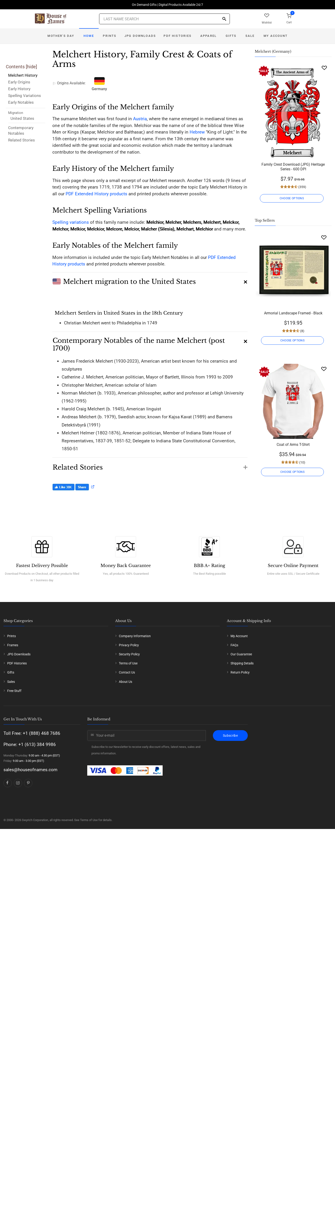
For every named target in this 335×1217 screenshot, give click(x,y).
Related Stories (21, 140)
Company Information (135, 636)
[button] (150, 279)
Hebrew (197, 132)
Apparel (208, 36)
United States (22, 118)
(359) (302, 187)
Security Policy (129, 654)
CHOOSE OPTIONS (293, 198)
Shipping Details (242, 663)
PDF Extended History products (96, 193)
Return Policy (240, 672)
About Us (125, 682)
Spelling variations (70, 222)
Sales (11, 682)
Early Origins (19, 82)
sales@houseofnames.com (30, 769)
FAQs (234, 645)
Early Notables (21, 102)
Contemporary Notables (21, 130)
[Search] (224, 19)
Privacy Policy (129, 645)
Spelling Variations (24, 95)
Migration (15, 113)
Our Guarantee (241, 654)
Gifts (231, 36)
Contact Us (127, 672)
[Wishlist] (324, 67)
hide (31, 66)
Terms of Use (128, 663)
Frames (12, 645)
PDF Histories (177, 36)
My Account (276, 36)
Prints (109, 36)
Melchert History (22, 75)
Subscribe (230, 735)
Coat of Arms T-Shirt (293, 444)
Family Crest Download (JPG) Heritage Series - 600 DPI (293, 166)
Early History (19, 88)
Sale (250, 36)
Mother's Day (60, 36)
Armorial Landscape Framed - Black (293, 313)
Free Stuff (14, 691)
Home (89, 36)
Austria (140, 118)
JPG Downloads (140, 36)
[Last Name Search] (164, 19)
